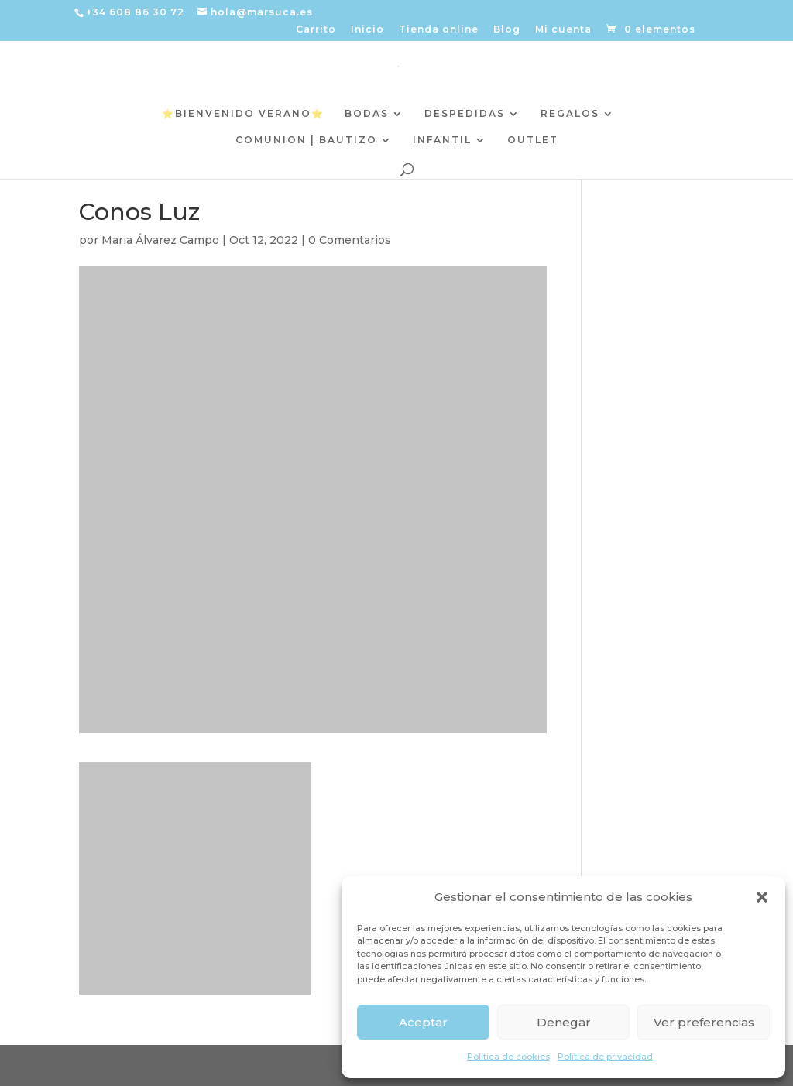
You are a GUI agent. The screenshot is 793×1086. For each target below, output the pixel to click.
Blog (506, 30)
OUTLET (532, 140)
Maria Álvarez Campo (160, 240)
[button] (762, 897)
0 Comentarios (349, 240)
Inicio (367, 30)
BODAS (367, 113)
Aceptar (423, 1022)
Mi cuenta (563, 30)
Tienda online (439, 30)
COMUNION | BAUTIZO (306, 140)
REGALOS (570, 113)
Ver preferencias (704, 1022)
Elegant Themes (207, 1065)
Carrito (316, 30)
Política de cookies (508, 1056)
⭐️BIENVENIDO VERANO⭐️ (243, 113)
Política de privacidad (605, 1056)
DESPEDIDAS (464, 113)
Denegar (564, 1022)
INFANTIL (442, 140)
